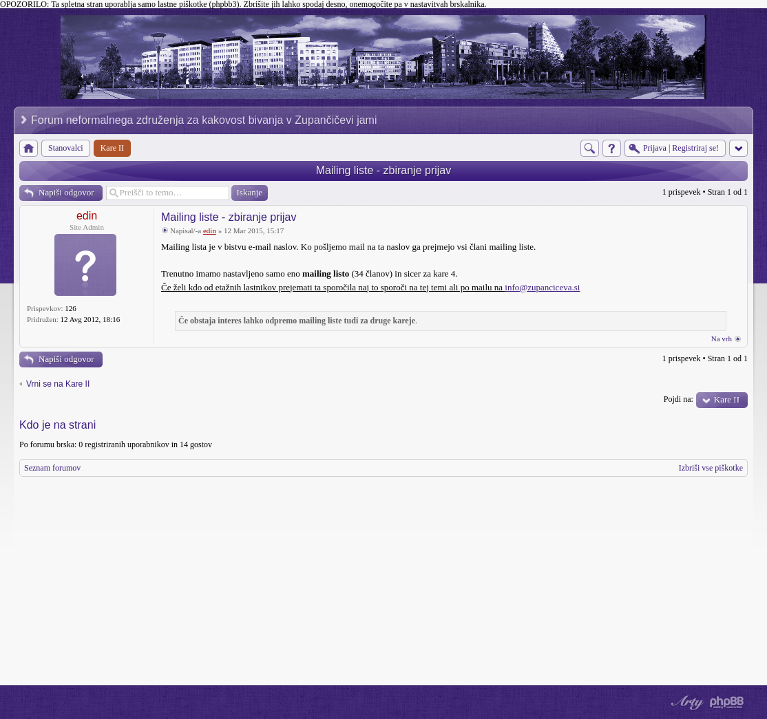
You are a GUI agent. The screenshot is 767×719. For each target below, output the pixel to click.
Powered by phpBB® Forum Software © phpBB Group (727, 702)
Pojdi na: (678, 399)
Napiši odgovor (66, 192)
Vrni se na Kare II (58, 384)
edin (86, 216)
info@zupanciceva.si (542, 287)
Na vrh (721, 338)
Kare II (726, 399)
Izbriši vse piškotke (711, 468)
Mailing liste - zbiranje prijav (384, 170)
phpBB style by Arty (685, 702)
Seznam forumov (52, 468)
